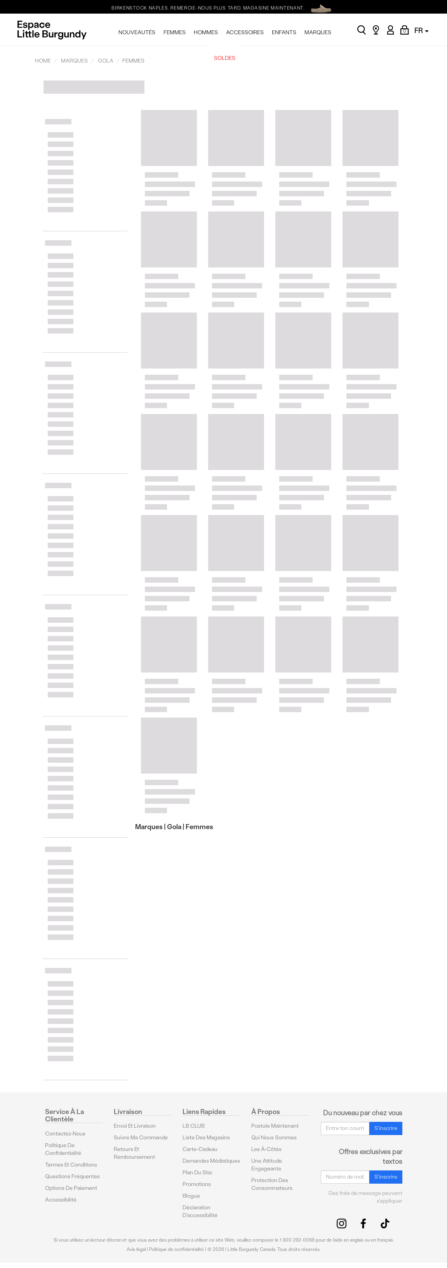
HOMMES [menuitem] (206, 32)
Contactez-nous (65, 1133)
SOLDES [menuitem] (224, 58)
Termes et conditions (71, 1164)
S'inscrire (385, 1128)
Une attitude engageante (266, 1165)
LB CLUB (194, 1126)
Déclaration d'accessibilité (200, 1211)
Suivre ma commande (141, 1137)
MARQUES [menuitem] (317, 32)
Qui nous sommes (274, 1137)
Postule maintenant (275, 1126)
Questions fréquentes (72, 1176)
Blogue (191, 1196)
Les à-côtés (266, 1149)
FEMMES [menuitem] (174, 32)
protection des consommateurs (271, 1184)
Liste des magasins (206, 1137)
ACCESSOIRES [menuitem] (245, 32)
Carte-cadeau (200, 1149)
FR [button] (421, 30)
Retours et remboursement (134, 1153)
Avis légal (136, 1249)
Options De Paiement (71, 1188)
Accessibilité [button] (61, 1199)
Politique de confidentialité (63, 1149)
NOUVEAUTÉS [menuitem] (136, 32)
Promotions (197, 1184)
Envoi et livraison (135, 1126)
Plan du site (197, 1172)
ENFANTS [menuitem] (284, 32)
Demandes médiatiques (211, 1161)
